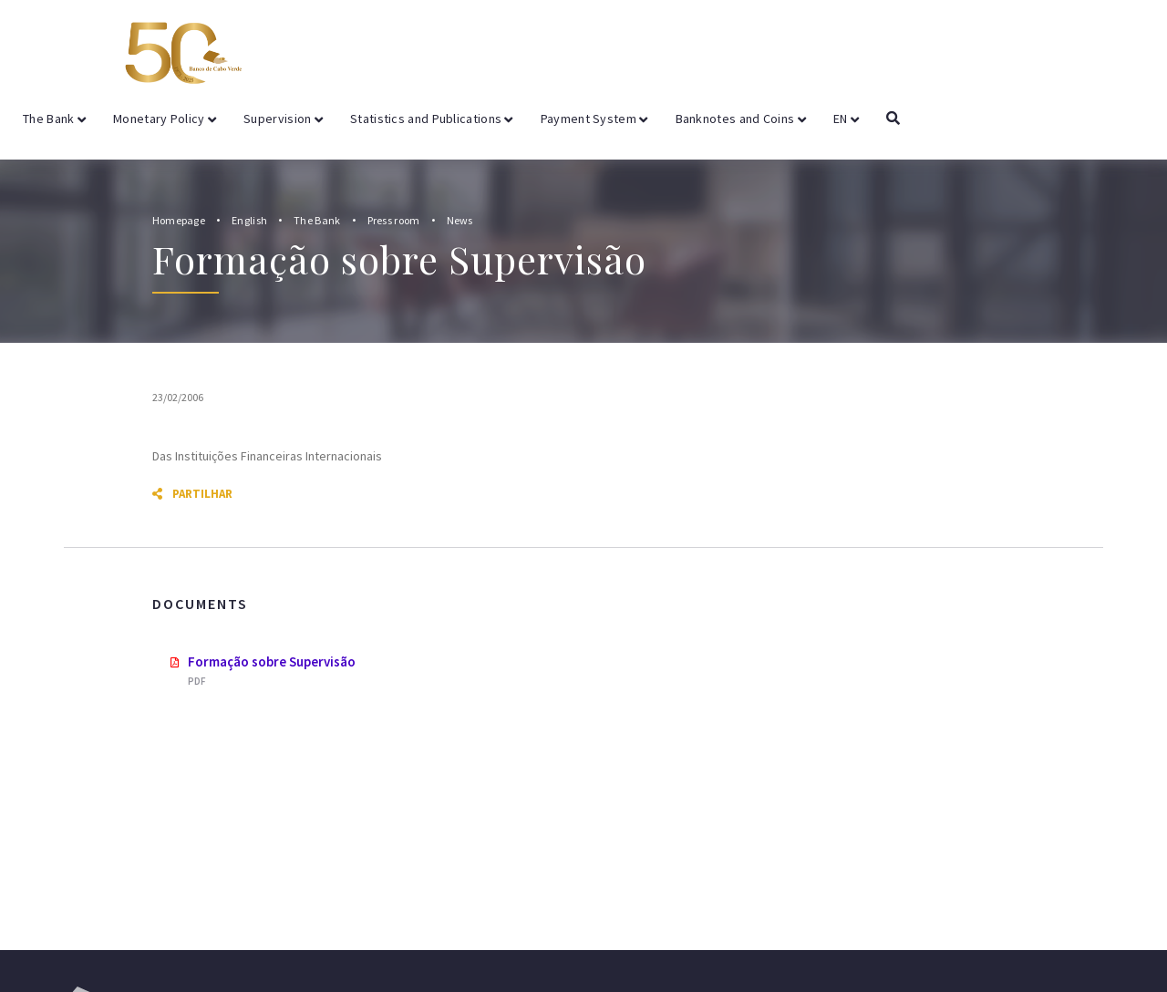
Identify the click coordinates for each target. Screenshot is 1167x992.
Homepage (178, 220)
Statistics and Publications (431, 118)
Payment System (594, 118)
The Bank (54, 118)
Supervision (283, 118)
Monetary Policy (164, 118)
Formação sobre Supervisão (272, 661)
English (249, 220)
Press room (393, 220)
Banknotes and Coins (741, 118)
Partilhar (192, 493)
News (460, 220)
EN (846, 118)
